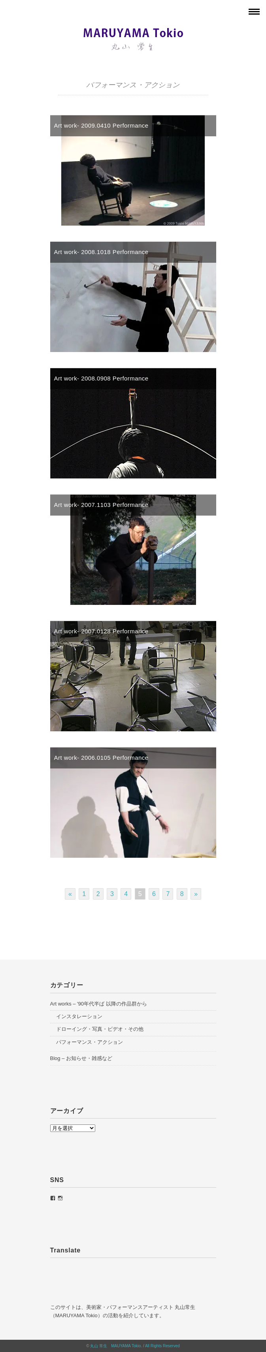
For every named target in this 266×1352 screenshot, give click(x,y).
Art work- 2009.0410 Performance (101, 125)
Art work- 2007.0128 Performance (101, 631)
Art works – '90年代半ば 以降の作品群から (98, 1004)
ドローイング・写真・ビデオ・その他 (99, 1029)
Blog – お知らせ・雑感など (81, 1058)
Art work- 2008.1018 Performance (101, 252)
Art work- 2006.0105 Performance (101, 757)
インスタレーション (79, 1016)
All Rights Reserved (162, 1346)
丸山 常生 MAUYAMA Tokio (115, 1346)
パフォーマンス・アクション (89, 1042)
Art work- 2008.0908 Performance (101, 378)
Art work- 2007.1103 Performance (101, 504)
